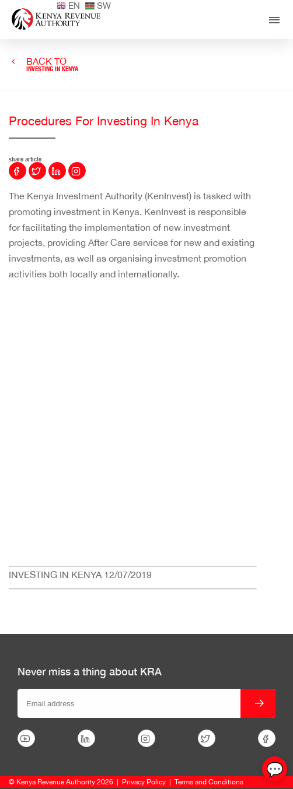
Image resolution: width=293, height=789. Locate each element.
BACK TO (52, 64)
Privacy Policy (144, 782)
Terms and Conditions (209, 782)
